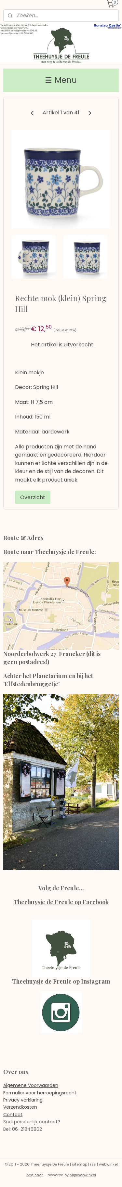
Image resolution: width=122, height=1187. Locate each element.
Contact (12, 1114)
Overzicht (32, 497)
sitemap (79, 1164)
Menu (61, 80)
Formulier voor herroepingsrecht (39, 1093)
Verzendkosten (20, 1107)
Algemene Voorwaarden (30, 1085)
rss (93, 1164)
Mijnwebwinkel (83, 1175)
